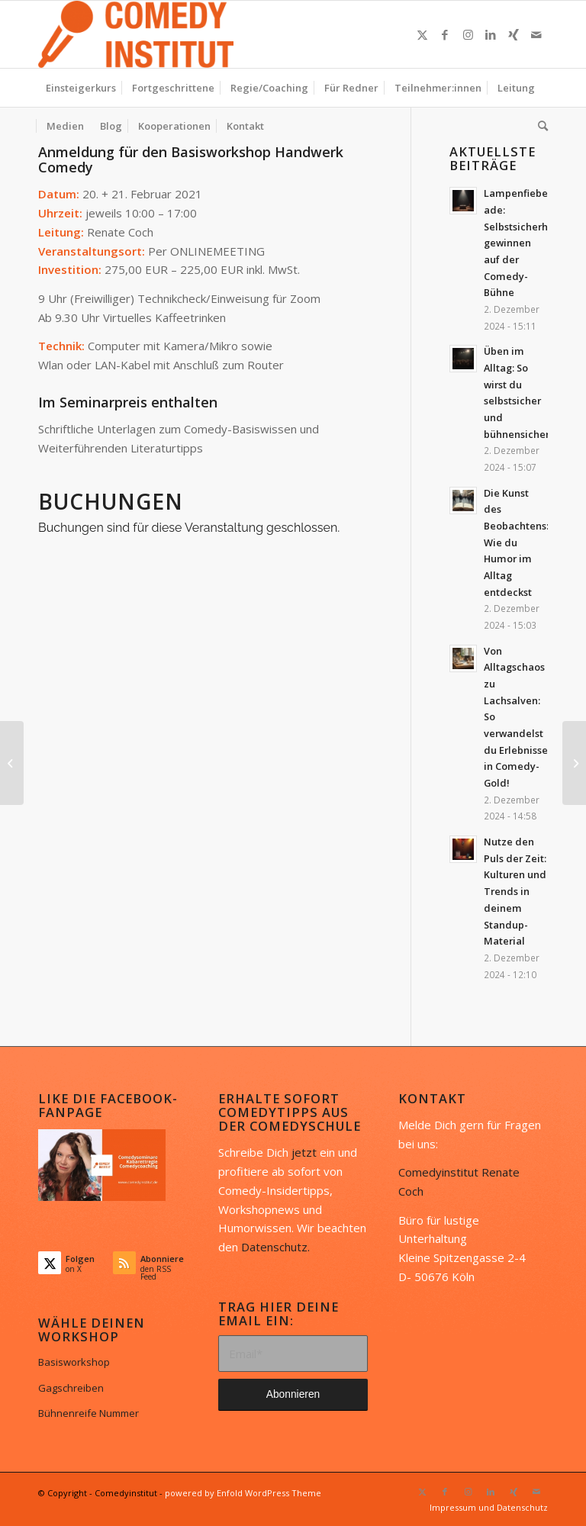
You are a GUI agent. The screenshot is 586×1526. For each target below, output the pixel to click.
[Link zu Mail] (536, 34)
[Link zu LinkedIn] (490, 34)
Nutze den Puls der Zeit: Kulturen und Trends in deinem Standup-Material (515, 891)
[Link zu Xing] (513, 34)
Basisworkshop (74, 1362)
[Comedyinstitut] (135, 34)
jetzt (304, 1152)
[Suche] (539, 126)
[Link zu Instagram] (467, 34)
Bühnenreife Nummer (88, 1413)
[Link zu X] (422, 34)
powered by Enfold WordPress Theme (243, 1493)
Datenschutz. (275, 1246)
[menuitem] (81, 88)
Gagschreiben (71, 1388)
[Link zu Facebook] (444, 34)
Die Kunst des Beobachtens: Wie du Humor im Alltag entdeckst (516, 542)
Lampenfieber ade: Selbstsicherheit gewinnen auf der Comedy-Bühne (522, 242)
